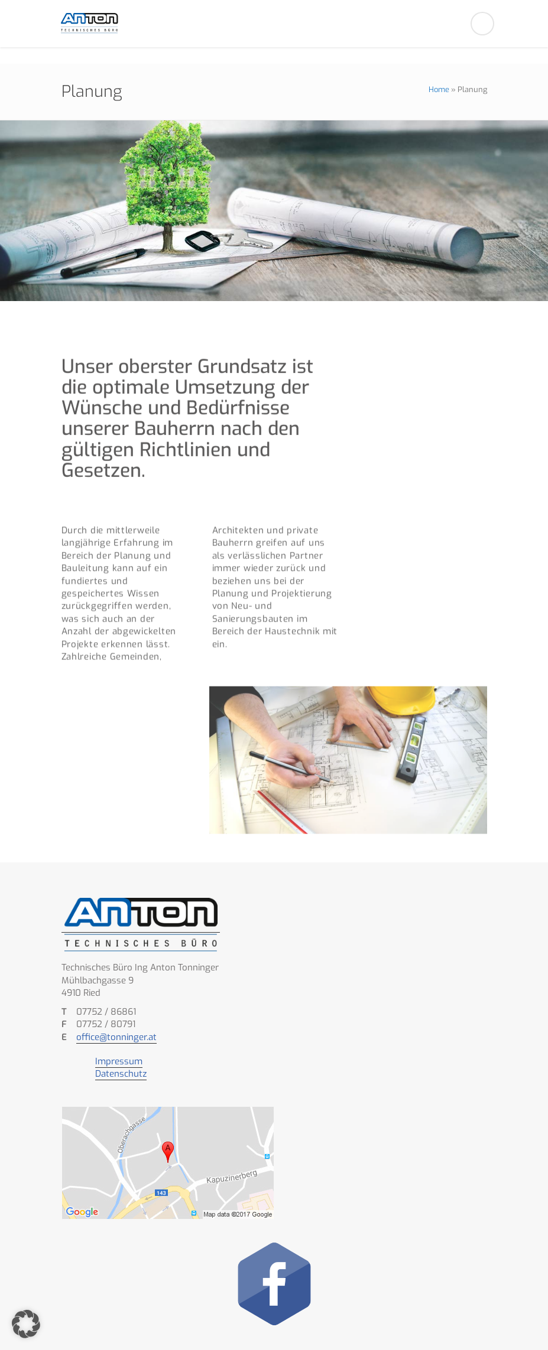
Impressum (118, 1061)
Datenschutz (121, 1074)
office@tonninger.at (116, 1037)
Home (439, 89)
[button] (26, 1324)
